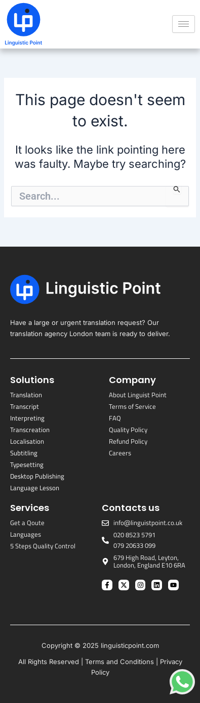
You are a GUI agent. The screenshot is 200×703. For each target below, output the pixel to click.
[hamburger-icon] (183, 24)
